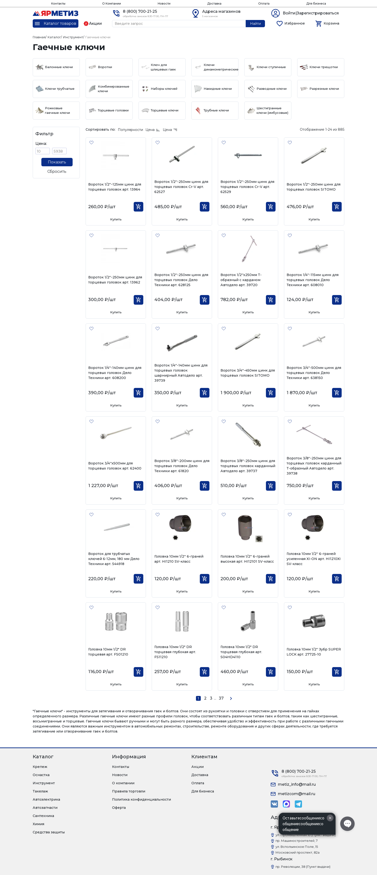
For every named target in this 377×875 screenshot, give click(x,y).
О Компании (111, 3)
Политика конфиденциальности (141, 799)
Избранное (294, 23)
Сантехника (43, 816)
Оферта (119, 807)
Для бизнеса (316, 3)
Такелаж (40, 791)
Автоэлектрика (46, 799)
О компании (123, 783)
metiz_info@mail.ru (297, 784)
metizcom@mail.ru (296, 793)
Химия (38, 824)
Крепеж (40, 767)
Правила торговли (128, 791)
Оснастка (41, 775)
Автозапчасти (45, 807)
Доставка (214, 3)
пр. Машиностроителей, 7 (297, 841)
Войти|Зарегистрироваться (311, 13)
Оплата (264, 3)
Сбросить (56, 171)
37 (221, 698)
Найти (255, 23)
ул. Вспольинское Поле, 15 (297, 847)
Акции (197, 767)
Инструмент (44, 783)
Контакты (58, 3)
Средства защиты (49, 832)
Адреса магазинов (221, 11)
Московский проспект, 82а (298, 852)
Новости (164, 3)
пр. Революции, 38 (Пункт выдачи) (303, 867)
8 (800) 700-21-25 (140, 11)
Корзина (331, 23)
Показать (57, 162)
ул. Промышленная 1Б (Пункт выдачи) (306, 835)
